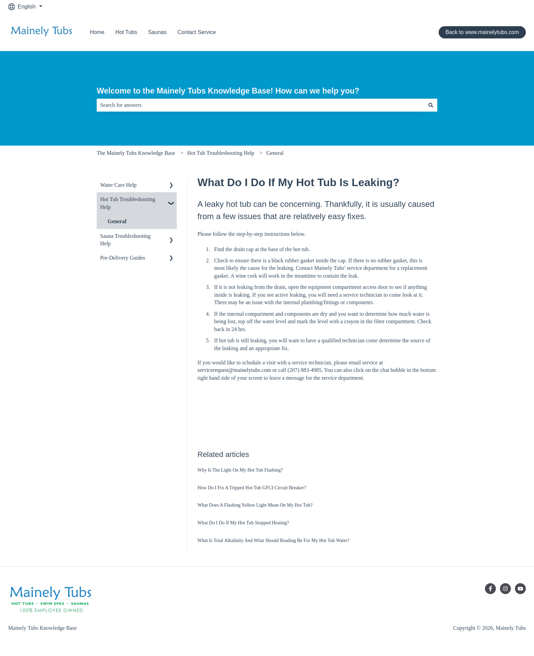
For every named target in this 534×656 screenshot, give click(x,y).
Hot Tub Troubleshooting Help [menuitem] (127, 203)
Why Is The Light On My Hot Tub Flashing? (240, 470)
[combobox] (260, 105)
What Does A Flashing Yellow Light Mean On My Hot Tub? (255, 505)
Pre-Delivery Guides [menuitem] (122, 258)
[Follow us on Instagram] (505, 588)
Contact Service (196, 32)
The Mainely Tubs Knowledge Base (136, 153)
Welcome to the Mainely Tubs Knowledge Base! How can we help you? (228, 90)
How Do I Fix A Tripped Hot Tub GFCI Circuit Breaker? (252, 487)
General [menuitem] (117, 221)
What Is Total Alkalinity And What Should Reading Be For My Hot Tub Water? (273, 540)
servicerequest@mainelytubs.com (234, 370)
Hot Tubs (126, 32)
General (275, 153)
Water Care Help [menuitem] (118, 185)
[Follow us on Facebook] (490, 588)
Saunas (157, 32)
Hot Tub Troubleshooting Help (220, 153)
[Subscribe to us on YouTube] (520, 588)
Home (97, 32)
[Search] (430, 105)
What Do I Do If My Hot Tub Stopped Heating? (243, 522)
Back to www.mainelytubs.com (482, 32)
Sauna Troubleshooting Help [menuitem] (125, 239)
